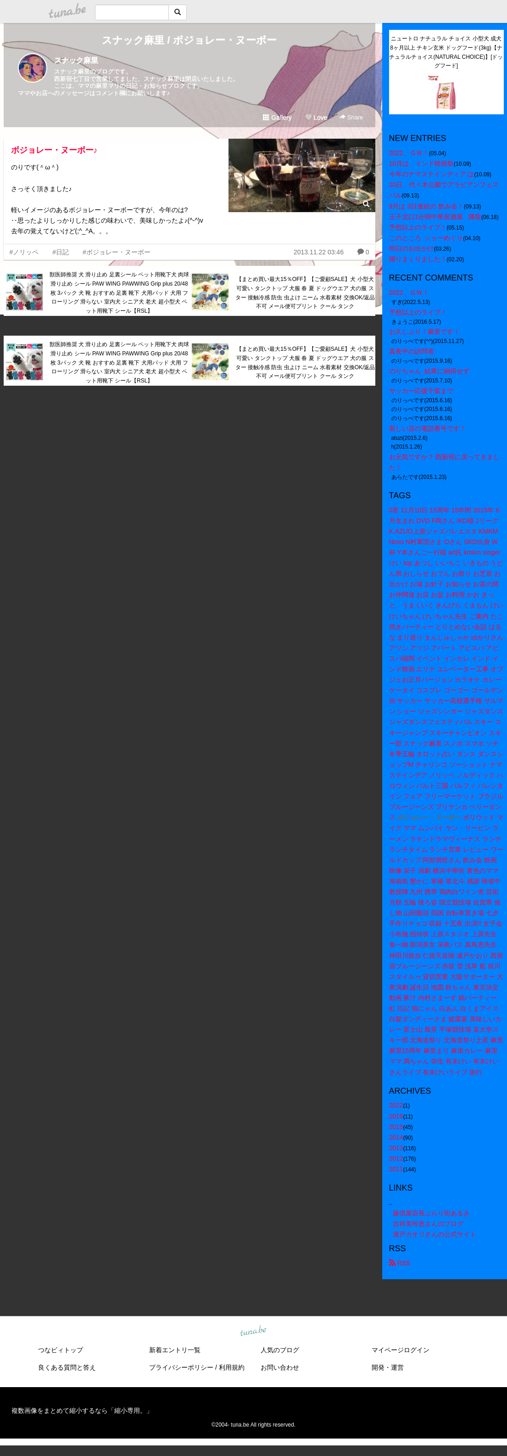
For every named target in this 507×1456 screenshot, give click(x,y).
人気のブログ (280, 1350)
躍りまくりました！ (418, 259)
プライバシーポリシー (181, 1367)
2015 (396, 1126)
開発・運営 (388, 1367)
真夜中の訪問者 (411, 351)
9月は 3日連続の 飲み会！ (426, 206)
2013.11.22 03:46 (319, 252)
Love (316, 117)
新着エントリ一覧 (175, 1350)
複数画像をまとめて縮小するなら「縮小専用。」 (82, 1410)
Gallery (277, 117)
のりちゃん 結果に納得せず (429, 371)
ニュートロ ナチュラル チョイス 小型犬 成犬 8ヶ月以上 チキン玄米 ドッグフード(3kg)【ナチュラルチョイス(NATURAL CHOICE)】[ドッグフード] (446, 52)
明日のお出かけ (411, 248)
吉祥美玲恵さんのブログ (428, 1223)
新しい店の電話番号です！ (427, 428)
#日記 (60, 252)
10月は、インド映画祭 (421, 163)
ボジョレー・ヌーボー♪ (54, 150)
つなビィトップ (60, 1350)
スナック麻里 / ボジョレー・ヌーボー (189, 40)
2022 (396, 1105)
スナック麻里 (76, 60)
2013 (396, 1148)
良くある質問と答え (67, 1367)
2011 (396, 1169)
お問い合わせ (280, 1367)
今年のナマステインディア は (431, 174)
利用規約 (232, 1367)
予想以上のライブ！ (418, 227)
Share (351, 117)
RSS (400, 1263)
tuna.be (253, 1331)
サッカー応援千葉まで (421, 390)
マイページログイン (400, 1350)
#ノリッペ (24, 252)
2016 (396, 1116)
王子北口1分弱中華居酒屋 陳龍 (435, 216)
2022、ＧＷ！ (409, 153)
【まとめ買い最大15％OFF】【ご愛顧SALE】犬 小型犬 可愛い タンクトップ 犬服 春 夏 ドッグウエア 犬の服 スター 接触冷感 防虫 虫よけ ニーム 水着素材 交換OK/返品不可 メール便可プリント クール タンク (305, 292)
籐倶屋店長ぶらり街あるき (431, 1213)
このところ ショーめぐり (426, 238)
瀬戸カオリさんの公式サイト (434, 1234)
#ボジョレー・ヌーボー (116, 252)
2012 (396, 1158)
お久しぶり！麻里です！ (424, 331)
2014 (396, 1137)
